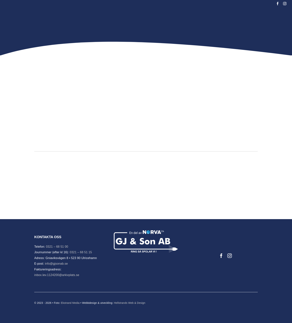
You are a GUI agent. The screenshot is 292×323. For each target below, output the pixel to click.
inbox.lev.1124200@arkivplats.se (56, 275)
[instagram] (284, 3)
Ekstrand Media (70, 302)
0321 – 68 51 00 (57, 246)
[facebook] (277, 3)
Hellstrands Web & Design (129, 302)
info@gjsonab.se (56, 263)
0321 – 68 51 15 (81, 252)
